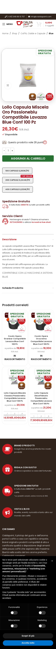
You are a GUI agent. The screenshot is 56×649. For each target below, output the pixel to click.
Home (5, 33)
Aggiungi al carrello (28, 158)
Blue (51, 33)
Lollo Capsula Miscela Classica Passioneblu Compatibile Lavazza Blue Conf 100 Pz (15, 397)
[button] (52, 560)
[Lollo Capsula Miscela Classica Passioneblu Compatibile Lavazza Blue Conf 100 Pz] (15, 379)
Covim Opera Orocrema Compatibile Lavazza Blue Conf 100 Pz (41, 340)
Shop (14, 33)
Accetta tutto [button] (28, 643)
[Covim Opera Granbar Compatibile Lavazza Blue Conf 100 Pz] (15, 323)
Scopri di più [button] (28, 636)
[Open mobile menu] (7, 24)
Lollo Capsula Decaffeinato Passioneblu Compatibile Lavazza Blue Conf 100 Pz (41, 398)
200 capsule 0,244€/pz (19, 179)
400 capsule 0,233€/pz (17, 189)
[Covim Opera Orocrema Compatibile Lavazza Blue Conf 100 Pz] (41, 323)
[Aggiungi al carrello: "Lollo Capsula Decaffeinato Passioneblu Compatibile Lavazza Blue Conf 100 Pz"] (34, 418)
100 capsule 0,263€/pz (17, 170)
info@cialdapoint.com (40, 16)
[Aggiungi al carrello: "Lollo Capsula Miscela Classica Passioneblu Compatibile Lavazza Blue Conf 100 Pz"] (7, 416)
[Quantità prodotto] (8, 151)
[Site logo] (25, 23)
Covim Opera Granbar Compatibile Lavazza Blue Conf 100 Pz (15, 340)
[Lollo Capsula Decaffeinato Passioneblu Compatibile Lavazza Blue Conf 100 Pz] (41, 379)
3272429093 (16, 222)
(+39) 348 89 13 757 (15, 16)
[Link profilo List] (28, 512)
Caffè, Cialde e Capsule (33, 33)
